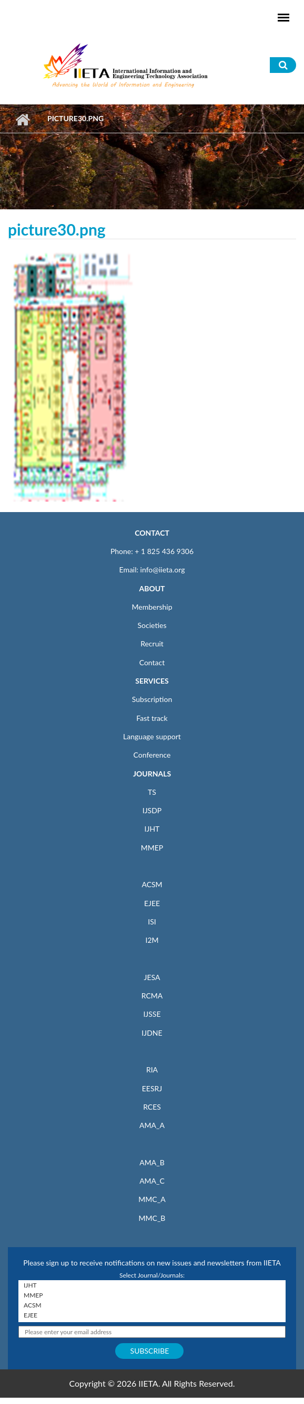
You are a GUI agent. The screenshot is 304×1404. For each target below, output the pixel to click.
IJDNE (151, 1032)
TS (152, 792)
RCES (152, 1106)
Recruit (152, 643)
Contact (152, 662)
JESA (152, 977)
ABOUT (152, 588)
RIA (152, 1069)
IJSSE (151, 1013)
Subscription (152, 699)
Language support (152, 736)
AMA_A (152, 1125)
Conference (152, 754)
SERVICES (151, 680)
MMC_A (151, 1199)
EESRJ (152, 1088)
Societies (152, 625)
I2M (151, 939)
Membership (151, 606)
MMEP (152, 847)
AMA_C (152, 1180)
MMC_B (152, 1218)
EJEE (152, 903)
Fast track (151, 718)
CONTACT (152, 532)
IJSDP (152, 810)
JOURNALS (152, 773)
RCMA (152, 995)
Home (22, 120)
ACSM (151, 884)
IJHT (152, 828)
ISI (152, 921)
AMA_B (151, 1162)
